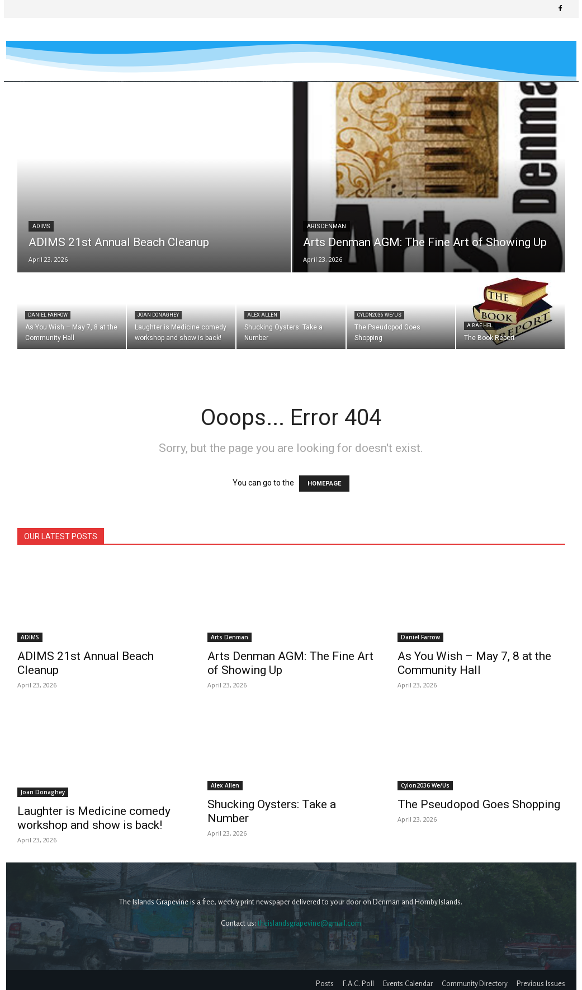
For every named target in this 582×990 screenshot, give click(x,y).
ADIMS (41, 226)
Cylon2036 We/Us (379, 315)
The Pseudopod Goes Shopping (479, 804)
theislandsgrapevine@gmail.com (309, 922)
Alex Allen (262, 315)
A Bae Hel (480, 325)
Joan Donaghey (158, 315)
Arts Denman (326, 226)
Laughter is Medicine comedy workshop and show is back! (94, 818)
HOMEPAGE (324, 483)
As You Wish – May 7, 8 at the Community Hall (474, 663)
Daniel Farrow (48, 315)
